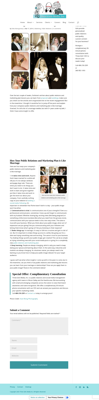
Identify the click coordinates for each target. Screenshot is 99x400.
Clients (47, 22)
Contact (71, 22)
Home (22, 22)
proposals (44, 98)
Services (39, 22)
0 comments (57, 28)
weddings (55, 98)
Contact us (31, 293)
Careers (57, 22)
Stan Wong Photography (29, 299)
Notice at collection (38, 397)
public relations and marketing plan (26, 243)
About (29, 22)
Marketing (38, 28)
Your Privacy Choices (55, 397)
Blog (64, 22)
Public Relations (46, 28)
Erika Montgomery (17, 28)
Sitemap (28, 387)
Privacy (13, 387)
